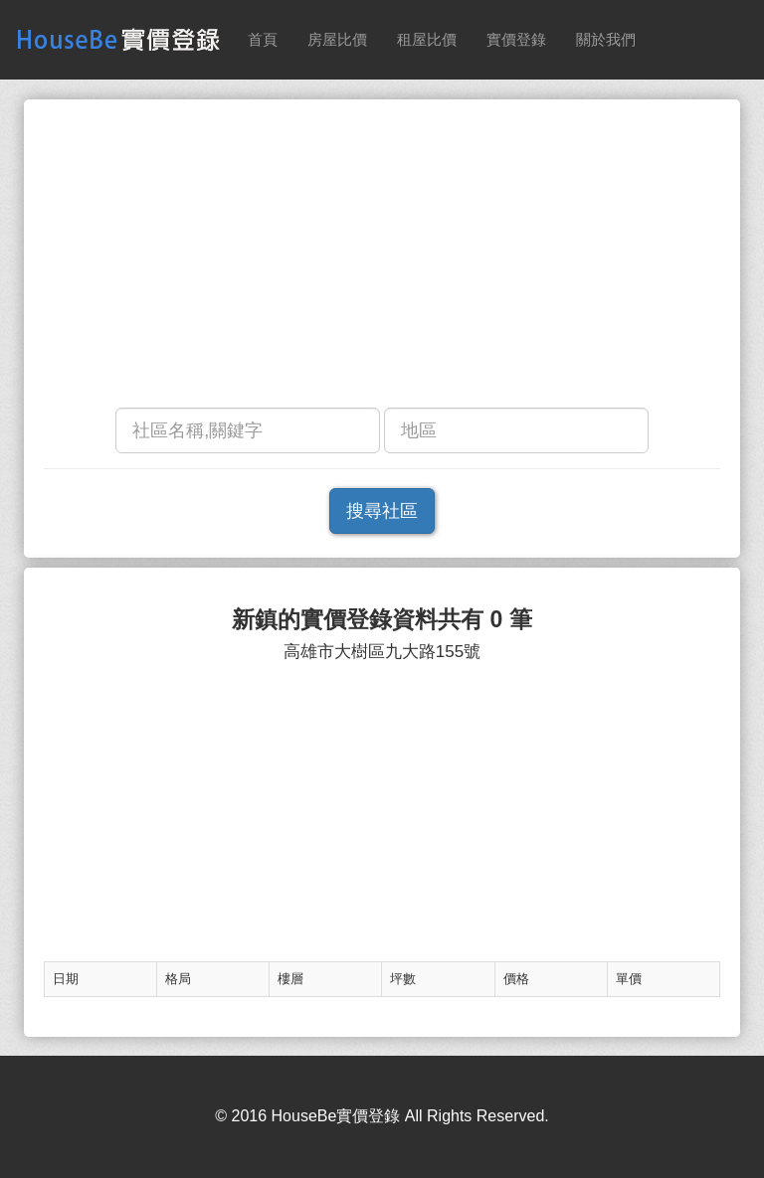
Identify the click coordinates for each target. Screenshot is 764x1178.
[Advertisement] (382, 258)
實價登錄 (516, 39)
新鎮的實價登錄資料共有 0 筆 (382, 619)
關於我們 (606, 39)
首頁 (263, 39)
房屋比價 (337, 39)
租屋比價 (427, 39)
